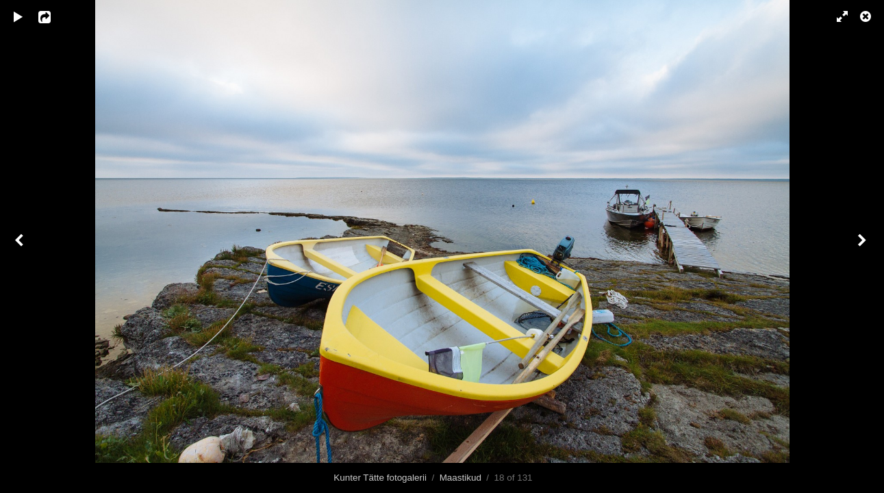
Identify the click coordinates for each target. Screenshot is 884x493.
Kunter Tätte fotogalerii (380, 477)
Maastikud (460, 477)
